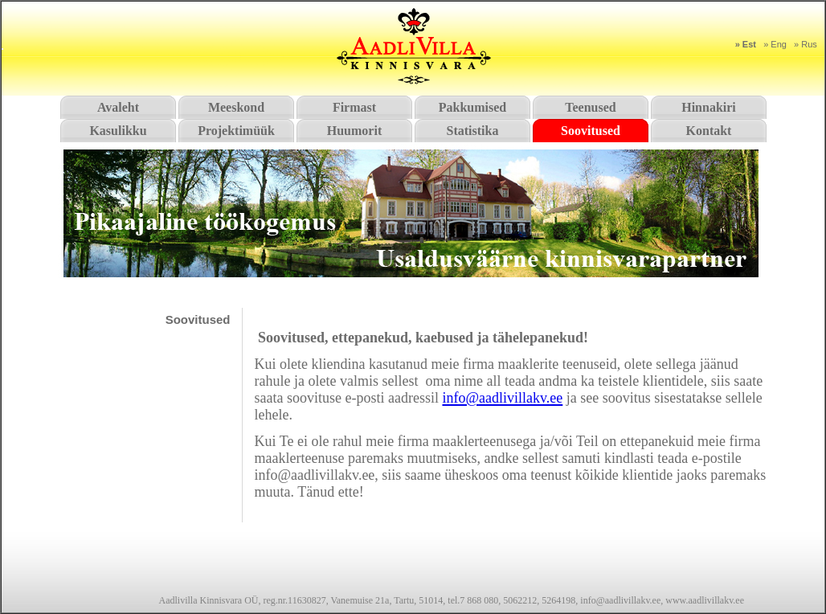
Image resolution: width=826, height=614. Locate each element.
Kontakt (709, 130)
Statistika (473, 130)
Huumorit (354, 130)
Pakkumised (472, 107)
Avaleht (118, 107)
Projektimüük (236, 130)
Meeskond (236, 107)
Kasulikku (117, 130)
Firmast (354, 107)
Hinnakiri (708, 107)
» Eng (775, 44)
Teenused (590, 107)
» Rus (805, 44)
